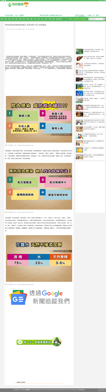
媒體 (53, 19)
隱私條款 (28, 389)
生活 (42, 19)
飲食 (24, 19)
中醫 (20, 19)
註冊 (105, 0)
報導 (5, 19)
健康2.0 (24, 29)
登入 (101, 0)
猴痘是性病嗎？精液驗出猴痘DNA (51, 15)
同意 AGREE (101, 390)
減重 (31, 19)
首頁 (2, 19)
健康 (9, 19)
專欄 (50, 19)
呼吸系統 (32, 29)
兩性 (38, 19)
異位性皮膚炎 (82, 19)
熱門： (71, 19)
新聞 (16, 19)
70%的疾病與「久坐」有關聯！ (14, 15)
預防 (13, 19)
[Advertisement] (39, 42)
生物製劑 (75, 19)
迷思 (46, 19)
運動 (27, 19)
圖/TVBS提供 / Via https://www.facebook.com (19, 145)
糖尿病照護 (59, 19)
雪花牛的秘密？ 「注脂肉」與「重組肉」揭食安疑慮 (87, 16)
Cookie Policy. (82, 389)
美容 (35, 19)
